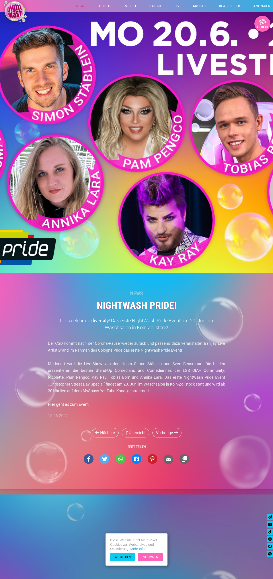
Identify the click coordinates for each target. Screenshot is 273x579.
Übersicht (135, 432)
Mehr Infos (138, 549)
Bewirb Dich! (229, 6)
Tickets (105, 6)
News (80, 6)
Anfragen (261, 6)
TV (177, 6)
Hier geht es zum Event (68, 404)
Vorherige (167, 432)
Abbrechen (123, 557)
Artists (199, 6)
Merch (130, 6)
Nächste (105, 432)
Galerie (155, 6)
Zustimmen (150, 557)
